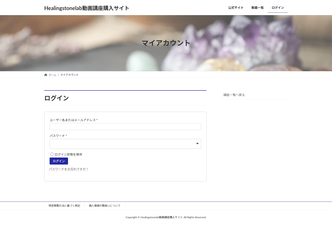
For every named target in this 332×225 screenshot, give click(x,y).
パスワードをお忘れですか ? (68, 169)
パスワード (58, 136)
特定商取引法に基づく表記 (64, 205)
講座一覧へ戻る (234, 94)
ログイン (59, 161)
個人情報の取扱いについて (104, 205)
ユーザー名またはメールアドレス (74, 120)
